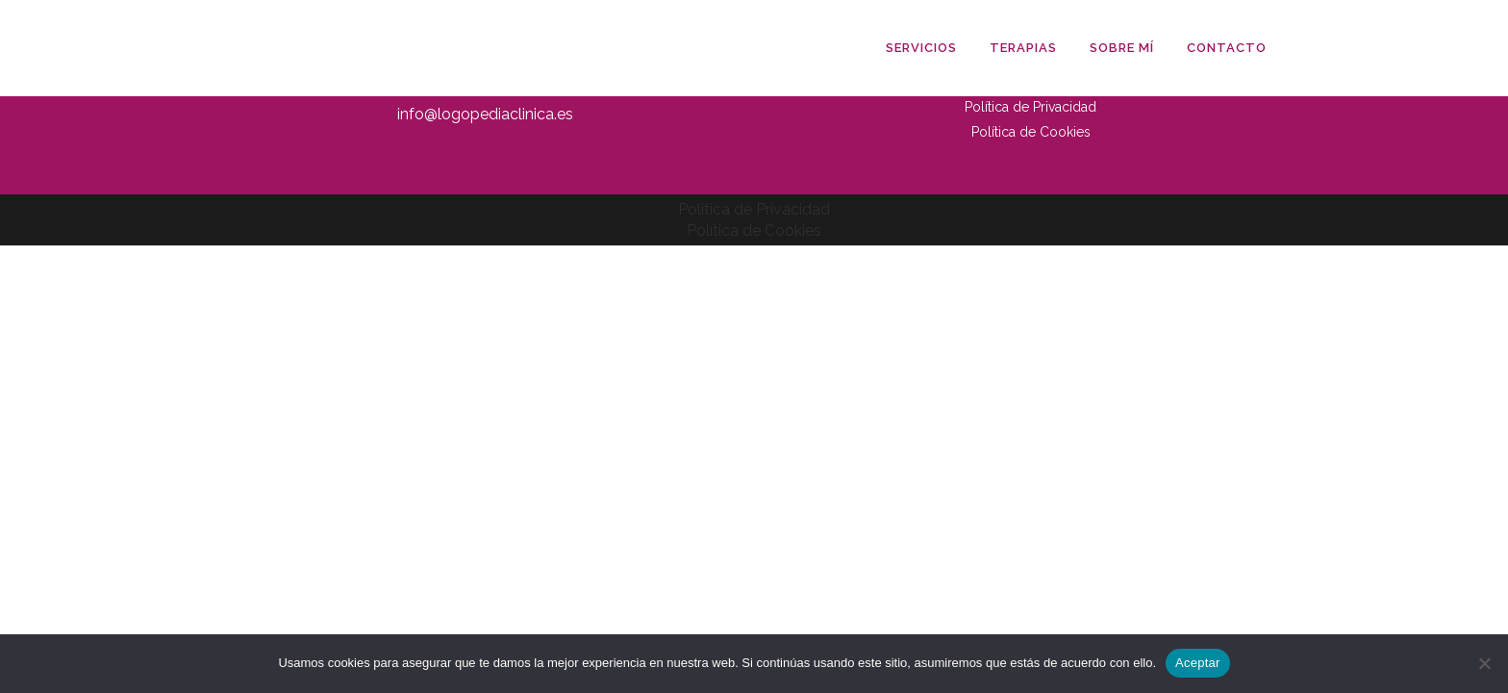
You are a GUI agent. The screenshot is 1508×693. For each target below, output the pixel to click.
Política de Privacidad (1030, 107)
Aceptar (1197, 662)
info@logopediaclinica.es (485, 114)
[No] (1484, 663)
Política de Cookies (1031, 132)
